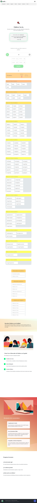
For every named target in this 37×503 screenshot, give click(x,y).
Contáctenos (17, 501)
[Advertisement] (18, 12)
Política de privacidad (20, 37)
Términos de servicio (8, 500)
